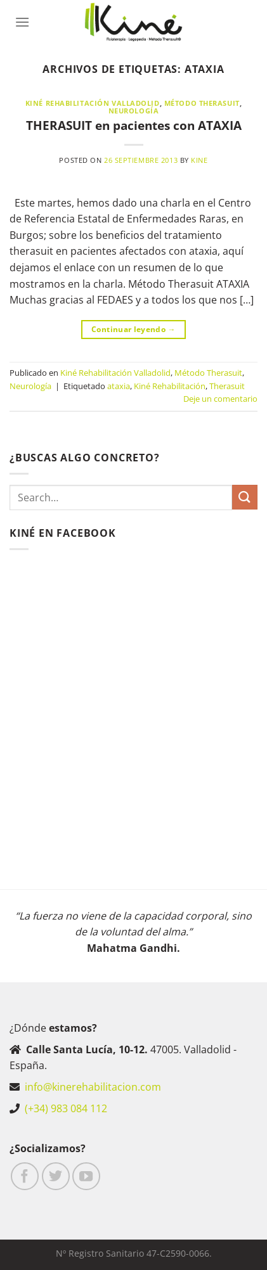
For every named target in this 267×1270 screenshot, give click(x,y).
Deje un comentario (220, 398)
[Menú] (22, 22)
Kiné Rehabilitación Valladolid (92, 103)
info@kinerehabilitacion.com (93, 1087)
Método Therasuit (202, 103)
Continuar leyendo (133, 329)
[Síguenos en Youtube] (86, 1176)
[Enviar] (244, 497)
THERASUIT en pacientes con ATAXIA (134, 125)
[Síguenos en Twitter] (56, 1176)
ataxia (118, 386)
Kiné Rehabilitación (169, 386)
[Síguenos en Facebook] (25, 1176)
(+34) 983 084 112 (66, 1108)
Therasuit (227, 386)
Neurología (133, 110)
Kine (199, 160)
